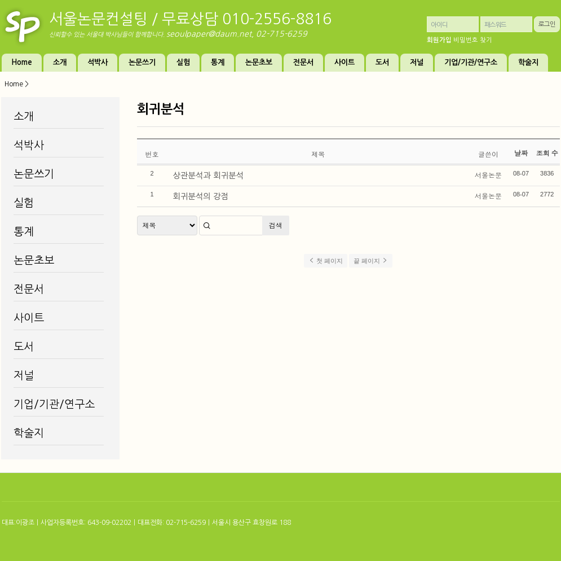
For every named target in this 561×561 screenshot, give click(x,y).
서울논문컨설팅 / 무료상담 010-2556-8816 (190, 19)
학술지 (528, 62)
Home (21, 62)
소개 (60, 62)
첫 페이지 (325, 260)
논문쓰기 (142, 62)
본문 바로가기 (0, 0)
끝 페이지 (371, 260)
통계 (217, 62)
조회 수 (547, 153)
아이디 (439, 24)
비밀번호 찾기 (472, 40)
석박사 (97, 62)
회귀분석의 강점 (201, 196)
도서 (382, 62)
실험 (183, 62)
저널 (416, 62)
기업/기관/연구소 (470, 62)
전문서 (303, 62)
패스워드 (495, 24)
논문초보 (258, 62)
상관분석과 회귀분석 (208, 175)
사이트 (344, 62)
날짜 (521, 153)
